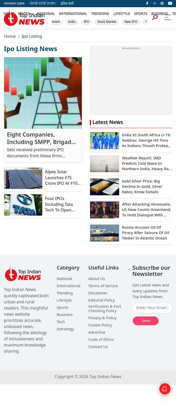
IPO (86, 22)
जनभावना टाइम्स (14, 4)
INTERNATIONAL (73, 14)
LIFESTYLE (121, 14)
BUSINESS (159, 14)
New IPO (131, 22)
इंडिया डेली (67, 4)
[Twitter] (154, 4)
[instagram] (162, 4)
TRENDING (100, 14)
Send (146, 321)
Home (10, 37)
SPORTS (140, 14)
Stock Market (106, 22)
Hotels (55, 22)
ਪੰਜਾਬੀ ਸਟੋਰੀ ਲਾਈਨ (43, 4)
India (72, 22)
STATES (24, 14)
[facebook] (147, 4)
